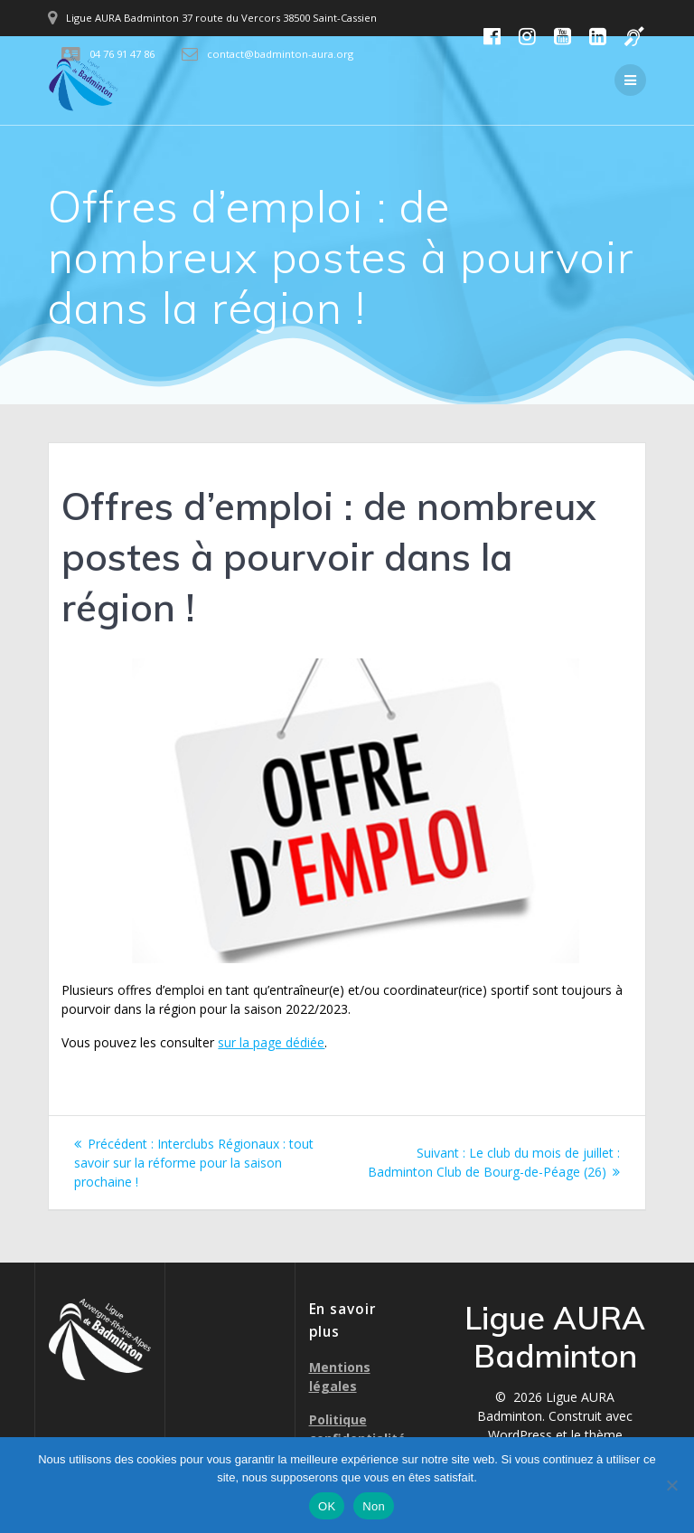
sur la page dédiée (271, 1042)
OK (326, 1506)
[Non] (671, 1485)
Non (373, 1506)
